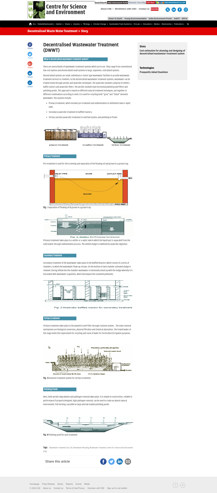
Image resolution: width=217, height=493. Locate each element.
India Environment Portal (160, 18)
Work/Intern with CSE (126, 9)
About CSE (107, 9)
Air (34, 24)
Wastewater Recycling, (81, 447)
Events (79, 484)
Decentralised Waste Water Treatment (53, 31)
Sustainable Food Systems (120, 24)
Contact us (144, 9)
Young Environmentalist (135, 18)
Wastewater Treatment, (98, 447)
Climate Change (100, 24)
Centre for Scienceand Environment (66, 10)
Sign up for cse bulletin (117, 488)
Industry (77, 24)
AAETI (177, 18)
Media (157, 24)
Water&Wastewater (46, 24)
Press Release (48, 484)
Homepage (34, 484)
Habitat (60, 24)
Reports (69, 484)
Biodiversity (167, 24)
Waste (68, 24)
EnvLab (138, 24)
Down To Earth (115, 18)
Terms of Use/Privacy (75, 488)
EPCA (184, 18)
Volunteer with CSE (95, 488)
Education (148, 24)
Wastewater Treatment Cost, (59, 447)
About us (47, 488)
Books (60, 484)
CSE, (71, 447)
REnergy (87, 24)
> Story (83, 31)
